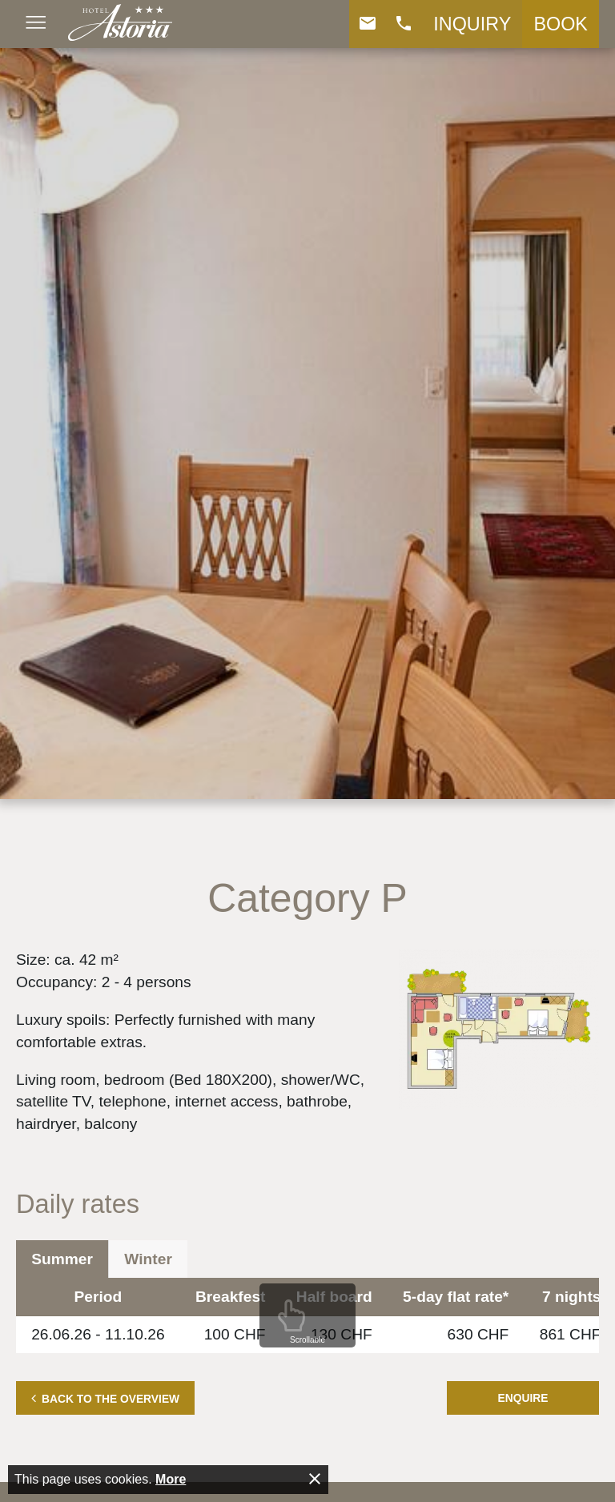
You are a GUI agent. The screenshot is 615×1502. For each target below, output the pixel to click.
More (170, 1479)
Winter (148, 1259)
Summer (62, 1259)
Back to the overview (110, 1398)
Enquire (523, 1398)
